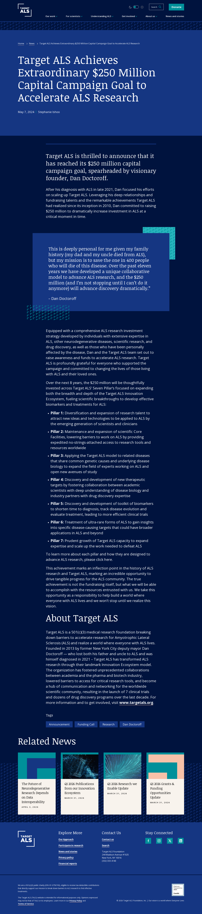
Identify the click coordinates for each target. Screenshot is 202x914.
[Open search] (156, 7)
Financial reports (67, 863)
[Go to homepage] (26, 845)
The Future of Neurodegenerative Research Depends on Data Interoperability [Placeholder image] (36, 792)
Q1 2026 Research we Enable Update (122, 786)
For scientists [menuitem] (74, 16)
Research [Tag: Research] (109, 724)
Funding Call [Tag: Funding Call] (86, 724)
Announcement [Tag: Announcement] (59, 724)
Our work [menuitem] (51, 16)
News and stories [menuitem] (175, 16)
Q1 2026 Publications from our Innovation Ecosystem (80, 788)
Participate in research (70, 845)
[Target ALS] (24, 15)
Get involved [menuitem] (129, 16)
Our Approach (66, 839)
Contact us (108, 839)
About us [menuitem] (151, 16)
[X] (170, 841)
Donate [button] (176, 7)
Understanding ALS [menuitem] (102, 16)
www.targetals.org (136, 702)
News (32, 43)
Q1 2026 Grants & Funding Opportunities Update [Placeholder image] (162, 790)
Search (105, 845)
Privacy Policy (75, 900)
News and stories (67, 851)
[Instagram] (159, 841)
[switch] (136, 7)
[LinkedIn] (181, 841)
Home (21, 43)
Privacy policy (66, 857)
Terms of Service (26, 904)
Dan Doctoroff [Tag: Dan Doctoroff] (132, 724)
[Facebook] (148, 841)
